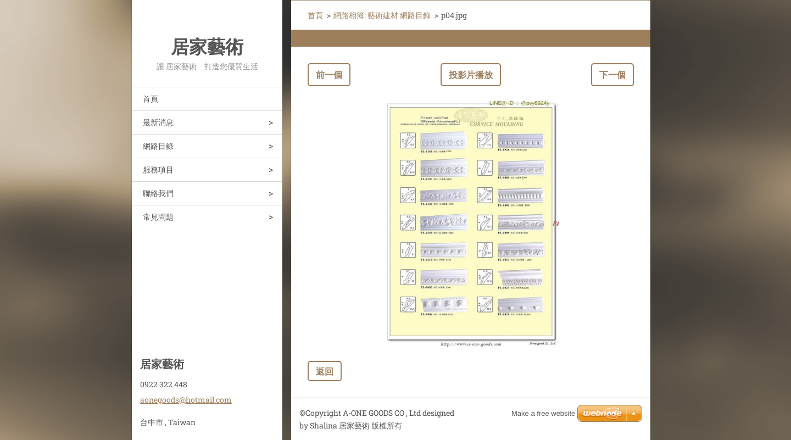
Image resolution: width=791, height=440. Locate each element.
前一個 (329, 74)
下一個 (612, 74)
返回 (324, 371)
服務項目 (158, 169)
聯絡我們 (158, 193)
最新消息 (158, 122)
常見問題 (158, 216)
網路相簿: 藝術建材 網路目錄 (382, 15)
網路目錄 (158, 146)
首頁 (150, 98)
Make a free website (543, 413)
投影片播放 (471, 74)
